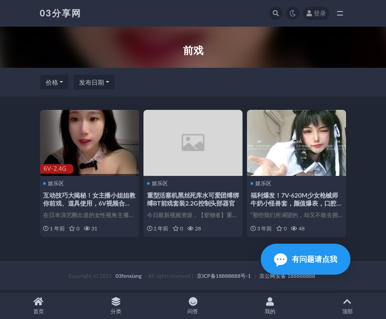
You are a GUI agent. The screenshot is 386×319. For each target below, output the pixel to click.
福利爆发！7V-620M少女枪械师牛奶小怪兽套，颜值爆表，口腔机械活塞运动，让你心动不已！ (295, 202)
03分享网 (60, 13)
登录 (316, 13)
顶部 (347, 306)
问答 (193, 306)
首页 (38, 306)
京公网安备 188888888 (287, 276)
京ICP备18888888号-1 (224, 276)
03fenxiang (128, 276)
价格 (52, 82)
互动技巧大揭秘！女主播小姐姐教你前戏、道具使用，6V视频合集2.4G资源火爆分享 (88, 202)
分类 (116, 306)
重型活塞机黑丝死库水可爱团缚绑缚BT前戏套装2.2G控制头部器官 (192, 202)
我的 (270, 306)
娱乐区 (54, 183)
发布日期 (91, 82)
